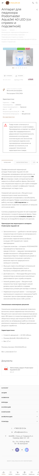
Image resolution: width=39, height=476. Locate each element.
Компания (5, 412)
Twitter (17, 450)
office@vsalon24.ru (20, 432)
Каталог (4, 388)
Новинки (5, 397)
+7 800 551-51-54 (20, 428)
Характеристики (22, 162)
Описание (7, 162)
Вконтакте (12, 450)
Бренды (4, 402)
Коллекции (6, 407)
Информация (6, 416)
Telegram (22, 450)
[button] (13, 68)
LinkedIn (27, 450)
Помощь (5, 421)
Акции (4, 392)
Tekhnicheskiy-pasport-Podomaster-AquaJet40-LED (22, 369)
